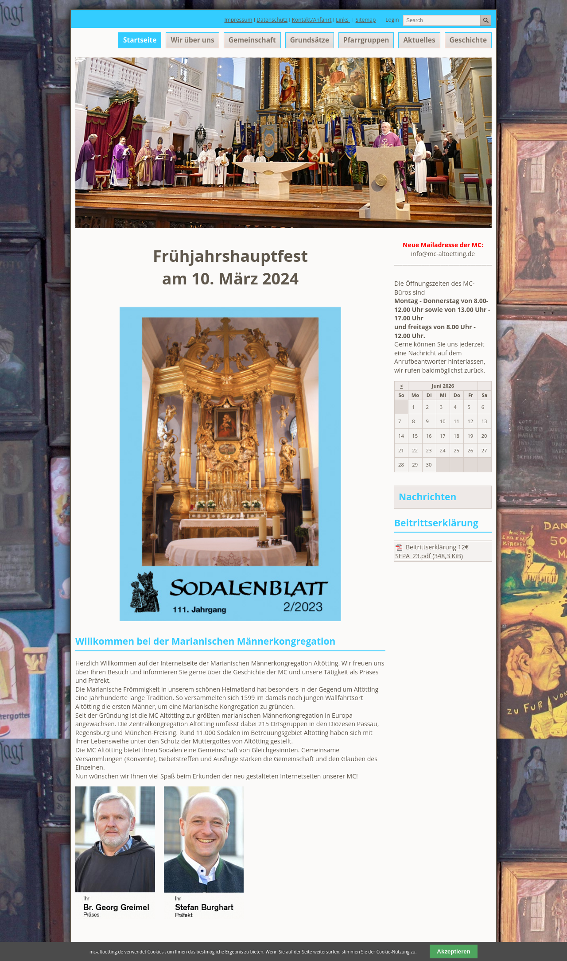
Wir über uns (192, 40)
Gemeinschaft (252, 40)
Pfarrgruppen (366, 40)
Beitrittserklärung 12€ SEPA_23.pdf (432, 551)
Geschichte (468, 40)
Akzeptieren (453, 951)
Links (343, 19)
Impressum (238, 19)
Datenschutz (271, 19)
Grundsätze (309, 40)
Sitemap (366, 19)
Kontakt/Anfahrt (312, 19)
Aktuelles (419, 40)
